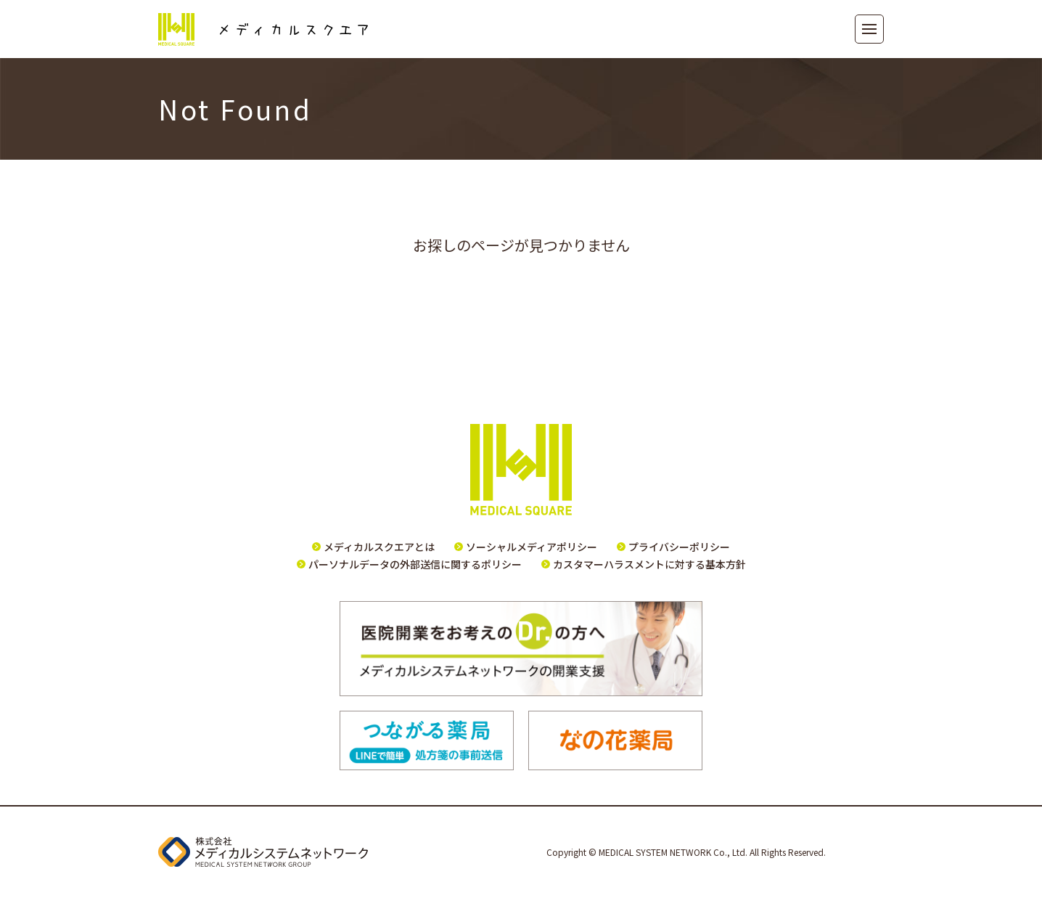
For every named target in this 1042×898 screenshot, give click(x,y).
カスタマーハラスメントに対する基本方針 (649, 564)
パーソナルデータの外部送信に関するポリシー (415, 564)
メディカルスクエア (263, 29)
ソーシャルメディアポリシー (531, 546)
